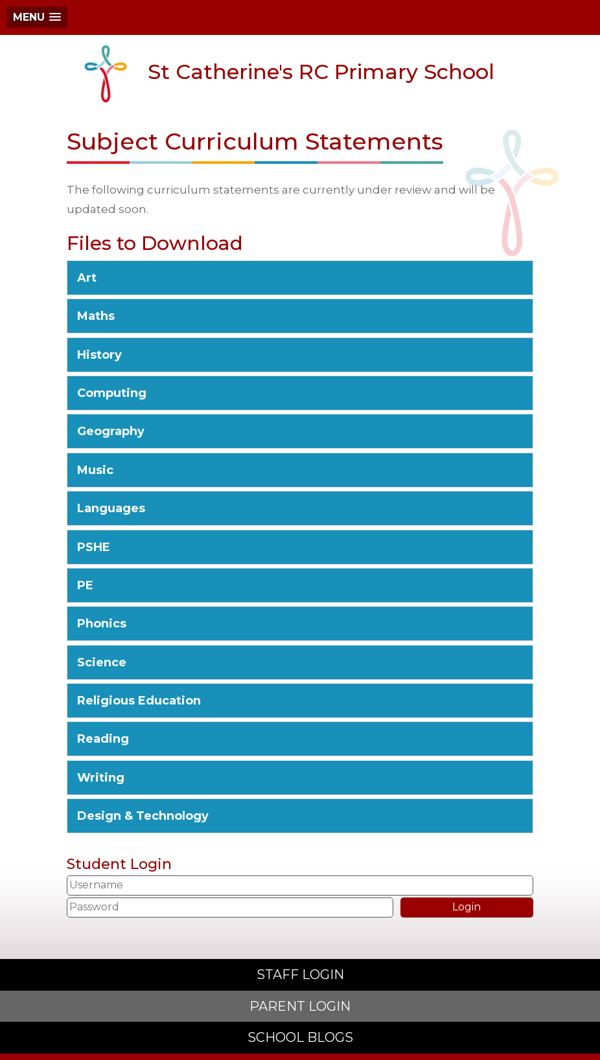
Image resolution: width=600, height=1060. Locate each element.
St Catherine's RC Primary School (285, 74)
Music (95, 470)
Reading (103, 739)
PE (85, 585)
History (99, 355)
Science (101, 662)
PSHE (93, 547)
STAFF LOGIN (300, 974)
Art (87, 278)
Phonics (101, 623)
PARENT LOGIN (300, 1006)
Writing (100, 778)
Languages (111, 508)
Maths (96, 316)
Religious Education (139, 701)
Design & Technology (143, 816)
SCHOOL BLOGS (300, 1037)
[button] (36, 17)
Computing (111, 393)
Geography (110, 431)
